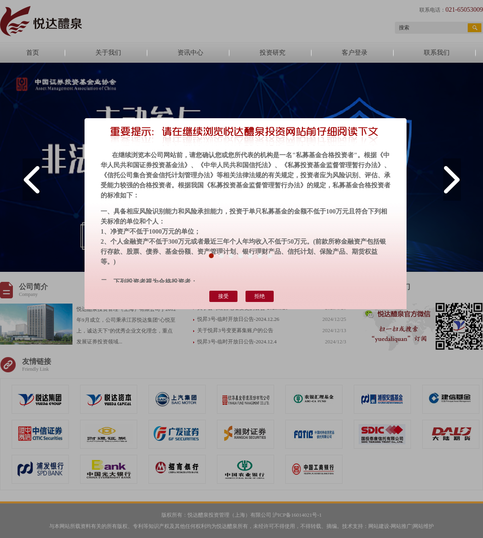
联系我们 (437, 52)
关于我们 (108, 52)
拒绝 (259, 296)
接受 (223, 296)
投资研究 (272, 52)
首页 (32, 52)
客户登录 (354, 52)
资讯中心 (190, 52)
